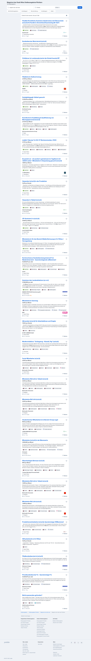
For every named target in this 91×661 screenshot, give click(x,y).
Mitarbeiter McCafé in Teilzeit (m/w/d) (35, 379)
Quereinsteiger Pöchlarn (25, 624)
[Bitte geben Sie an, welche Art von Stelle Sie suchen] (20, 7)
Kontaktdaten (25, 647)
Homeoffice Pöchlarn (41, 629)
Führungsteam (25, 649)
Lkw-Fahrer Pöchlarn (25, 622)
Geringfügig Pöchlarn (41, 631)
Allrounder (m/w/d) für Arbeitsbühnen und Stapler (39, 321)
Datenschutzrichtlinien (57, 649)
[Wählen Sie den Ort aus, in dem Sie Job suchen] (47, 7)
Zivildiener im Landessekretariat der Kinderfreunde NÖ (40, 58)
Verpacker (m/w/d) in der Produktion (34, 181)
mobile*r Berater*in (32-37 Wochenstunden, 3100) (39, 140)
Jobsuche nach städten (57, 622)
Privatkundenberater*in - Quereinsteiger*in (37, 575)
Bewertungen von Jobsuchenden (29, 652)
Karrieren (24, 654)
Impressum (55, 652)
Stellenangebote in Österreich (59, 645)
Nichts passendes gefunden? (32, 595)
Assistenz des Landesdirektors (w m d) (35, 280)
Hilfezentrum (25, 645)
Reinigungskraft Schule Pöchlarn (43, 636)
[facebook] (71, 642)
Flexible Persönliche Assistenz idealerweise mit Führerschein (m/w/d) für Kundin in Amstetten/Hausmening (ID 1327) (43, 22)
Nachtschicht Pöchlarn (41, 632)
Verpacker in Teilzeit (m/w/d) (32, 200)
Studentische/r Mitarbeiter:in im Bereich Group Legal (40, 420)
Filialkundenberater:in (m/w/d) (32, 556)
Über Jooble (25, 644)
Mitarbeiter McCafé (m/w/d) (31, 399)
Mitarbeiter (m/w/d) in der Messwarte (35, 440)
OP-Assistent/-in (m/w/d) (30, 218)
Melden (64, 36)
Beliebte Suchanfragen (26, 616)
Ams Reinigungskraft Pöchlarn (42, 634)
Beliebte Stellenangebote (58, 620)
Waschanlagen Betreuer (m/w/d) (33, 461)
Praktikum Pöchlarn (24, 625)
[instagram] (75, 642)
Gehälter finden (56, 654)
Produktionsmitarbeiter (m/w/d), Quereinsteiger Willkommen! (43, 522)
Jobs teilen (40, 644)
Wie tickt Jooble (26, 650)
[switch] (67, 15)
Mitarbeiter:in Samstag (30, 301)
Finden (79, 7)
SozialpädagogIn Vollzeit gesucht (33, 97)
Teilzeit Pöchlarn (24, 627)
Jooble (11, 658)
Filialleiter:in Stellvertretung (31, 77)
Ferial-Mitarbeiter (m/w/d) (31, 358)
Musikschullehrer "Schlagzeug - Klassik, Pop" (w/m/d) (40, 341)
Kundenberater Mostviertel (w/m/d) (34, 41)
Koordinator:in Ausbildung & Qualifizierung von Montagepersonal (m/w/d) (38, 119)
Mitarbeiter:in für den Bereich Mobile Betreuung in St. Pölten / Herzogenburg (43, 240)
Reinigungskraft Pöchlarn (25, 620)
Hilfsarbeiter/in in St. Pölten (31, 539)
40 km (57, 7)
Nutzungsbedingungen (57, 647)
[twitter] (78, 642)
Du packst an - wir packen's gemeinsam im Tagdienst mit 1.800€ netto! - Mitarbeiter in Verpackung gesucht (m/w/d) (42, 160)
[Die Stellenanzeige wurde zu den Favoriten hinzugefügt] (66, 21)
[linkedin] (81, 642)
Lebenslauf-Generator (57, 655)
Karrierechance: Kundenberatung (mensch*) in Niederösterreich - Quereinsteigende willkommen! (39, 259)
